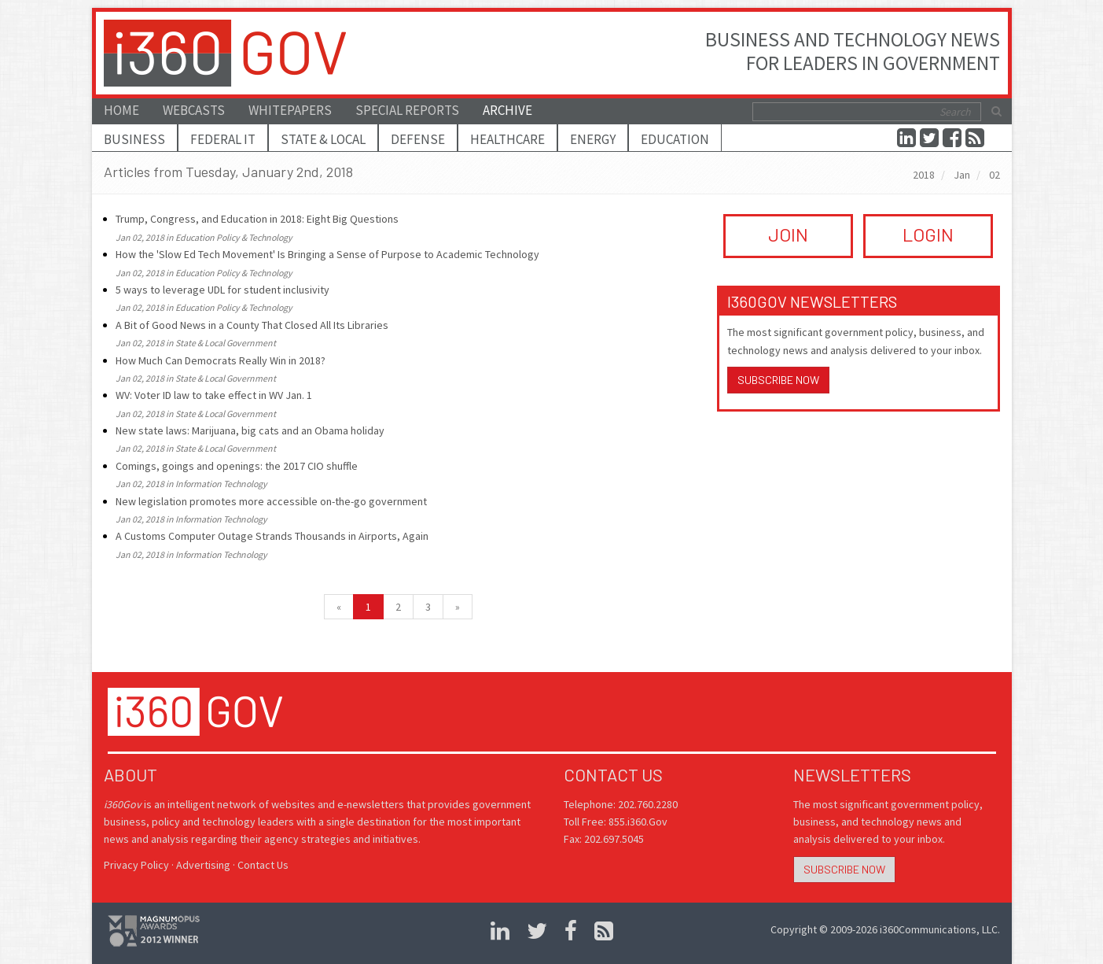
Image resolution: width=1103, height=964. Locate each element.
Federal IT (223, 139)
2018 (924, 175)
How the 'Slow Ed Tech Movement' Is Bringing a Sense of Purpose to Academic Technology (327, 254)
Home (121, 110)
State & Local (323, 139)
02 (994, 175)
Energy (593, 139)
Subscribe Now (778, 379)
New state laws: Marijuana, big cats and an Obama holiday (250, 430)
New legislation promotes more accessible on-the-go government (271, 501)
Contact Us (263, 865)
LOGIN (928, 234)
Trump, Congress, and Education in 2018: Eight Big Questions (257, 219)
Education (675, 139)
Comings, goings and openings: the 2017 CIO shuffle (237, 466)
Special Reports (407, 110)
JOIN (788, 234)
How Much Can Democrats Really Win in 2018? (220, 360)
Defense (418, 139)
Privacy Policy (136, 865)
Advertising (203, 865)
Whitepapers (290, 110)
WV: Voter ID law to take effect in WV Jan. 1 (214, 395)
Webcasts (194, 110)
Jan (962, 175)
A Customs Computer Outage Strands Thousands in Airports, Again (272, 536)
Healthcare (507, 139)
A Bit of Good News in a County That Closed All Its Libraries (252, 325)
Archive (507, 110)
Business (134, 139)
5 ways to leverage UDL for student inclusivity (222, 290)
